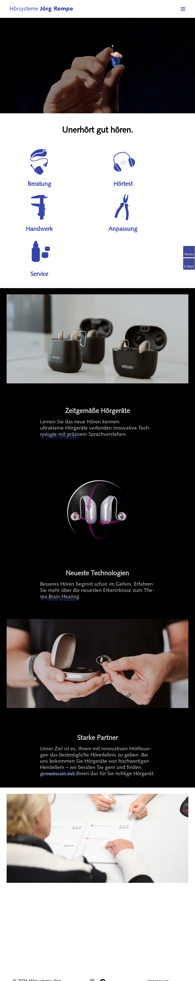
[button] (183, 9)
